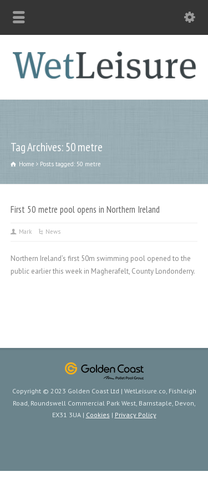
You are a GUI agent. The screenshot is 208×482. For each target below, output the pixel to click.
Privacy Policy (135, 415)
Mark (25, 231)
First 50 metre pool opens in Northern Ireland (85, 209)
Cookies (98, 415)
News (52, 231)
